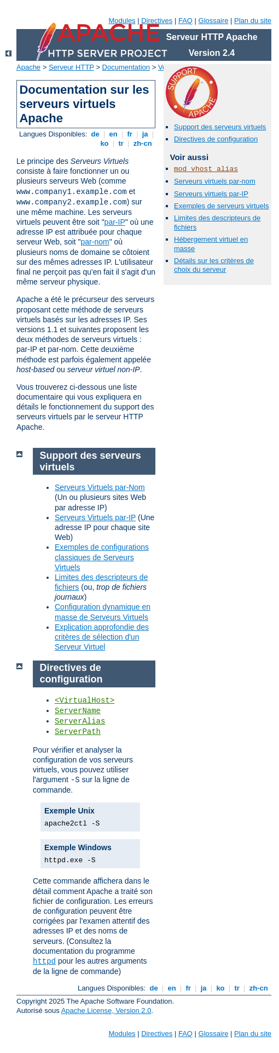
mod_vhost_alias (206, 169)
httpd (44, 961)
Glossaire (214, 20)
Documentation (126, 67)
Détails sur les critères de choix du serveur (214, 265)
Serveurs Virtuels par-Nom (100, 487)
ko (104, 143)
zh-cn (142, 143)
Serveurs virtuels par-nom (214, 181)
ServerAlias (80, 721)
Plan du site (252, 20)
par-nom (95, 241)
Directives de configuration (216, 139)
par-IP (114, 222)
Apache (28, 67)
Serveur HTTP (71, 67)
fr (130, 134)
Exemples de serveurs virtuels (221, 206)
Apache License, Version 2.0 (106, 1010)
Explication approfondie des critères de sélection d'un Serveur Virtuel (102, 637)
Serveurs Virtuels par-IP (95, 517)
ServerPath (78, 731)
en (113, 134)
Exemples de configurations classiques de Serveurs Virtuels (102, 557)
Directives (156, 20)
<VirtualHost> (84, 700)
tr (121, 143)
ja (145, 134)
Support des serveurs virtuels (220, 127)
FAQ (185, 20)
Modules (121, 20)
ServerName (78, 711)
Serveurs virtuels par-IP (211, 194)
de (95, 134)
